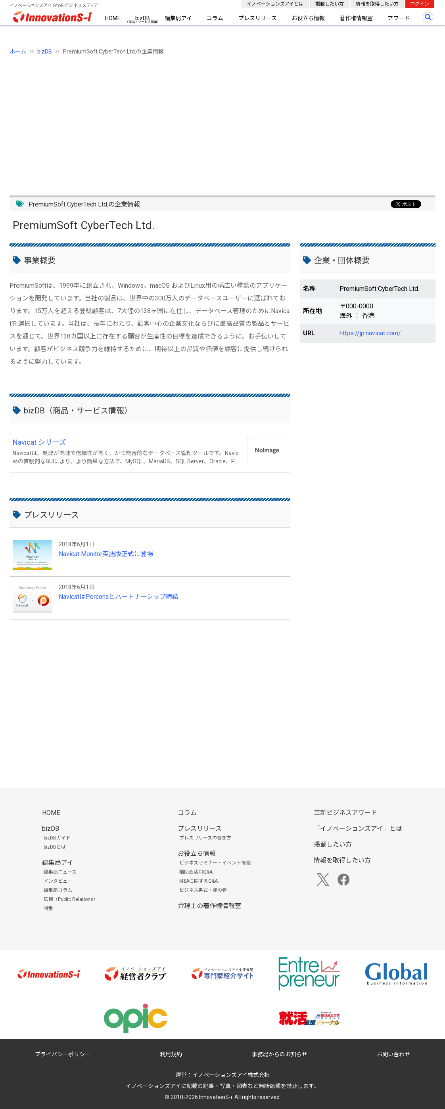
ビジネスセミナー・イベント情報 (215, 863)
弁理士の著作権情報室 (209, 906)
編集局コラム (58, 890)
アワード (398, 18)
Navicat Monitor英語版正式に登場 (106, 554)
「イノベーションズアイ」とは (358, 828)
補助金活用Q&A (196, 872)
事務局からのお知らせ (279, 1054)
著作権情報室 (356, 18)
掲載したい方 (329, 4)
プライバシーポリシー (62, 1054)
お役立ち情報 (308, 18)
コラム (215, 18)
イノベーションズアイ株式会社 (231, 1075)
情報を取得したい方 (377, 4)
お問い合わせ (393, 1054)
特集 (48, 908)
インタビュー (58, 881)
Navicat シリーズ (39, 442)
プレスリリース (257, 18)
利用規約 (171, 1054)
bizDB (142, 18)
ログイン (419, 4)
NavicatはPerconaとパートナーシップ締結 (118, 596)
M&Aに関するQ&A (198, 881)
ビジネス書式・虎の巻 (203, 890)
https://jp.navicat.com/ (370, 333)
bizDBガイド (57, 838)
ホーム (18, 51)
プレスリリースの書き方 (205, 838)
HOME (113, 18)
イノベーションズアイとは (275, 4)
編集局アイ (178, 18)
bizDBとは (55, 847)
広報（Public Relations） (71, 899)
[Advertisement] (222, 120)
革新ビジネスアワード (345, 812)
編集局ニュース (60, 872)
